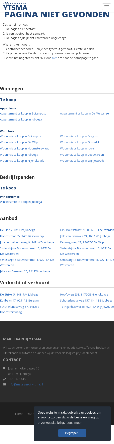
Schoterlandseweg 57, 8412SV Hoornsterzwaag (19, 309)
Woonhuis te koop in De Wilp (19, 142)
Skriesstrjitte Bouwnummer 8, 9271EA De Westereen (87, 262)
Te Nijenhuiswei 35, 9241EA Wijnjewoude (87, 307)
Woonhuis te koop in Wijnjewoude (82, 160)
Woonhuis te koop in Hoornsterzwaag (24, 148)
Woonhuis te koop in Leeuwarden (82, 154)
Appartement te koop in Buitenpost (23, 113)
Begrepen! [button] (72, 433)
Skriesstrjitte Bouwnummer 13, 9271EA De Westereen (85, 251)
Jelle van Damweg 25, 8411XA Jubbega (25, 271)
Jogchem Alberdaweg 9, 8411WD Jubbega (27, 242)
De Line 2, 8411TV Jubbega (17, 230)
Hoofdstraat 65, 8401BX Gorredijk (22, 236)
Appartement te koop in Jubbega (21, 119)
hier (54, 58)
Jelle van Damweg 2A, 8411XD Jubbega (85, 236)
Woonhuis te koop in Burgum (79, 136)
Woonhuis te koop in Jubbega (19, 154)
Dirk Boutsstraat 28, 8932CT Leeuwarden (87, 230)
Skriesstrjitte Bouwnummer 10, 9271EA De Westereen (25, 251)
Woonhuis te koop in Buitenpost (21, 136)
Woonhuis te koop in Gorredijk (80, 142)
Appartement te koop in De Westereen (85, 113)
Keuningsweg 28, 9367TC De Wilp (82, 242)
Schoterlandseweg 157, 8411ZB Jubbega (86, 300)
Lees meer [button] (74, 422)
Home (19, 414)
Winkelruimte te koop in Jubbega (21, 202)
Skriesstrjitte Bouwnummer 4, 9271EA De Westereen (27, 262)
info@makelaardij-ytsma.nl (26, 384)
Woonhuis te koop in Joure (77, 148)
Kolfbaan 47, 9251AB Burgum (19, 300)
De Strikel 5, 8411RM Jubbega (19, 294)
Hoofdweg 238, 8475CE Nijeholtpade (84, 294)
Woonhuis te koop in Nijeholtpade (22, 160)
